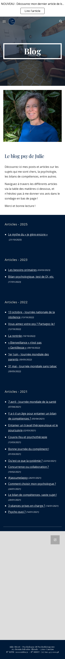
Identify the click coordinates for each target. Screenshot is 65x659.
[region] (32, 8)
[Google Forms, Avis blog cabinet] (32, 585)
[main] (32, 51)
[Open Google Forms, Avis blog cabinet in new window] (55, 539)
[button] (4, 21)
